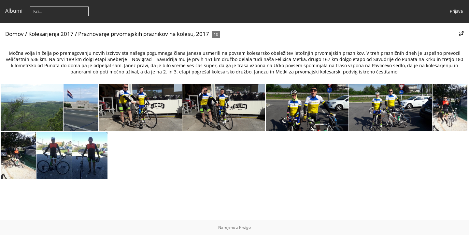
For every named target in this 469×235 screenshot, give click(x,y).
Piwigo (245, 227)
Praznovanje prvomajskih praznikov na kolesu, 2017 (143, 34)
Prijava (456, 11)
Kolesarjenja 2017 (51, 34)
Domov (14, 34)
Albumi (13, 10)
